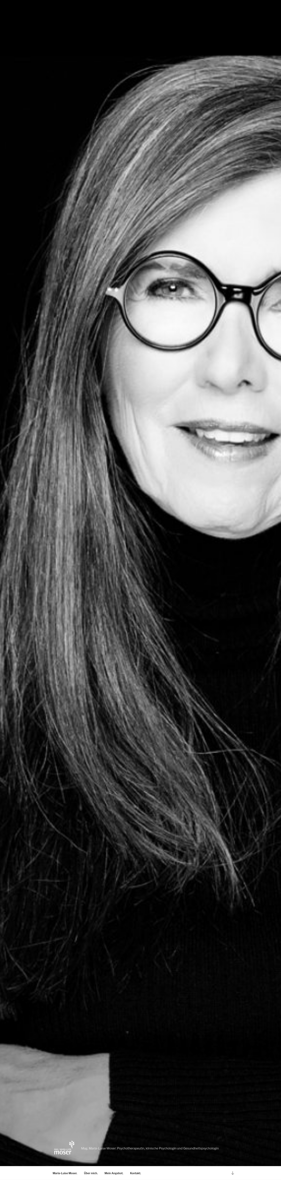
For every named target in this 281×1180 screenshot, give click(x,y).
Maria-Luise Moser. (65, 1173)
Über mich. (91, 1173)
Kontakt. (135, 1173)
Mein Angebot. (114, 1173)
